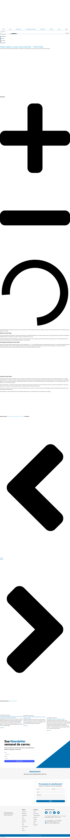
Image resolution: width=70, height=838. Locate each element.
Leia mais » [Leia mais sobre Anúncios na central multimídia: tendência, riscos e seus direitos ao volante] (25, 725)
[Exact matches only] (0, 35)
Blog (10, 29)
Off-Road (51, 29)
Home (3, 29)
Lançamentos (18, 29)
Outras (66, 29)
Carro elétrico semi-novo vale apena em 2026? (56, 719)
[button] (35, 138)
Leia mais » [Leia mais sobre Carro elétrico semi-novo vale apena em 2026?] (49, 730)
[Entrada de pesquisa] (35, 31)
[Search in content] (0, 39)
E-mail (5, 756)
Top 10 (59, 29)
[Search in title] (0, 37)
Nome (5, 752)
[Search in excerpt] (0, 41)
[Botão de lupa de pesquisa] (69, 33)
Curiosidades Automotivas (31, 29)
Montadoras (42, 29)
